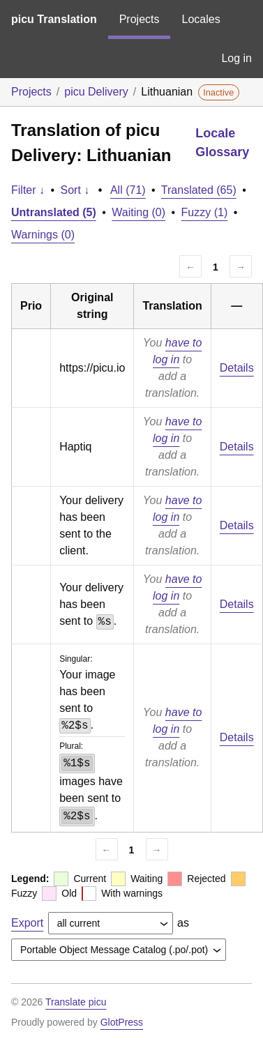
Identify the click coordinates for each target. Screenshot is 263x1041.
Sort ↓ (75, 190)
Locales (200, 19)
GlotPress (121, 1022)
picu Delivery (96, 92)
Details (237, 368)
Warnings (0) (43, 235)
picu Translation (54, 19)
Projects (139, 19)
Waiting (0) (138, 212)
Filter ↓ (28, 190)
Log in (236, 58)
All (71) (128, 190)
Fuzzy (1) (204, 212)
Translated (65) (198, 190)
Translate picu (75, 1002)
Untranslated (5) (53, 212)
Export (27, 923)
